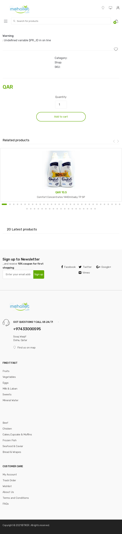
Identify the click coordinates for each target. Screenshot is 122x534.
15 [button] (59, 204)
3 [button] (13, 204)
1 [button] (4, 204)
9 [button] (36, 204)
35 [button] (38, 208)
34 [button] (34, 208)
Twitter (85, 267)
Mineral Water (10, 400)
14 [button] (55, 204)
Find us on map (24, 347)
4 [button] (17, 204)
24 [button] (93, 204)
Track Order (9, 480)
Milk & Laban (10, 388)
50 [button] (95, 208)
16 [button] (63, 204)
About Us (8, 492)
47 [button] (83, 208)
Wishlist (7, 486)
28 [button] (108, 204)
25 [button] (97, 204)
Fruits (6, 371)
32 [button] (27, 208)
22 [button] (85, 204)
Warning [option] (8, 35)
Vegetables (9, 377)
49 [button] (91, 208)
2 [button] (10, 204)
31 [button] (119, 204)
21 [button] (81, 204)
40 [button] (57, 208)
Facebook (68, 267)
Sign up (38, 274)
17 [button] (66, 204)
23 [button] (89, 204)
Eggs (6, 382)
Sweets (7, 394)
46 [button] (80, 208)
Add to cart (61, 116)
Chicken (7, 428)
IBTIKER (25, 525)
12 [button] (47, 204)
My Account (10, 474)
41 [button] (61, 208)
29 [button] (112, 204)
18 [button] (70, 204)
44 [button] (72, 208)
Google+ (103, 267)
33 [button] (30, 208)
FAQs (6, 503)
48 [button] (87, 208)
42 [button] (64, 208)
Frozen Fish (9, 440)
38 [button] (49, 208)
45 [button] (76, 208)
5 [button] (21, 204)
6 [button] (25, 204)
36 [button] (42, 208)
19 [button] (74, 204)
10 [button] (40, 204)
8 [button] (32, 204)
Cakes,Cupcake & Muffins (17, 434)
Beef (5, 422)
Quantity (60, 97)
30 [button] (116, 204)
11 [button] (44, 204)
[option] (61, 175)
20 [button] (78, 204)
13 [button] (51, 204)
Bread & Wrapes (12, 452)
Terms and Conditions (16, 497)
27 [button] (104, 204)
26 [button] (100, 204)
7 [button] (29, 204)
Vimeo (84, 272)
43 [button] (68, 208)
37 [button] (46, 208)
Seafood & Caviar (13, 446)
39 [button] (53, 208)
